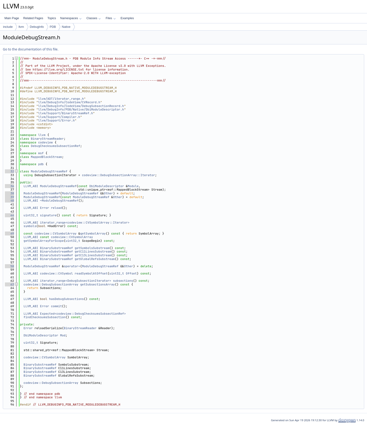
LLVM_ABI (31, 186)
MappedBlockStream (46, 157)
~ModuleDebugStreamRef (59, 201)
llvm (21, 27)
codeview (45, 142)
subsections (123, 281)
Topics (51, 18)
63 (9, 284)
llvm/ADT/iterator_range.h (61, 99)
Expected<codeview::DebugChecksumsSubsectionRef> (83, 314)
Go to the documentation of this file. (30, 49)
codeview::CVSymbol (56, 273)
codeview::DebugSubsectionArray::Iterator (118, 175)
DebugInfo (37, 27)
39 (9, 197)
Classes (93, 18)
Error (44, 208)
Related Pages (33, 18)
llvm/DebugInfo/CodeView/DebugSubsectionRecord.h (81, 106)
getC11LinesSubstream (93, 251)
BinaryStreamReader (47, 139)
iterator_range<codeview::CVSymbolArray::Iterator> (84, 222)
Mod (63, 335)
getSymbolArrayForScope (44, 241)
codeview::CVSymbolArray (55, 233)
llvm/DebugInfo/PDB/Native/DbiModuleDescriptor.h (81, 109)
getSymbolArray (93, 233)
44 (9, 215)
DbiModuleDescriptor (106, 186)
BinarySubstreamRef (56, 248)
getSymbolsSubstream (92, 248)
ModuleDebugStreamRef (49, 171)
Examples (127, 18)
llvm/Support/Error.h (56, 120)
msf (41, 153)
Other (108, 193)
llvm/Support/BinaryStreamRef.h (65, 113)
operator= (72, 266)
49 (9, 233)
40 (9, 201)
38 (9, 193)
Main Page (11, 18)
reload (56, 208)
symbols (30, 226)
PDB (53, 27)
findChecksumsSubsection (45, 317)
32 (9, 171)
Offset (131, 273)
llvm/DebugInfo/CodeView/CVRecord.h (69, 102)
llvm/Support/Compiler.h (59, 117)
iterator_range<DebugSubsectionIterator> (75, 281)
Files (111, 18)
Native (66, 27)
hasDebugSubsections (66, 299)
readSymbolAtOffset (91, 273)
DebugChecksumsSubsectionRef (55, 146)
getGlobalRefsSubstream (95, 259)
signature (48, 215)
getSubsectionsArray (97, 284)
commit (56, 306)
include (8, 27)
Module (133, 186)
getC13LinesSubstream (93, 255)
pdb (41, 164)
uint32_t (31, 215)
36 (9, 186)
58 (9, 266)
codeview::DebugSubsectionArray (51, 284)
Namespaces (70, 18)
